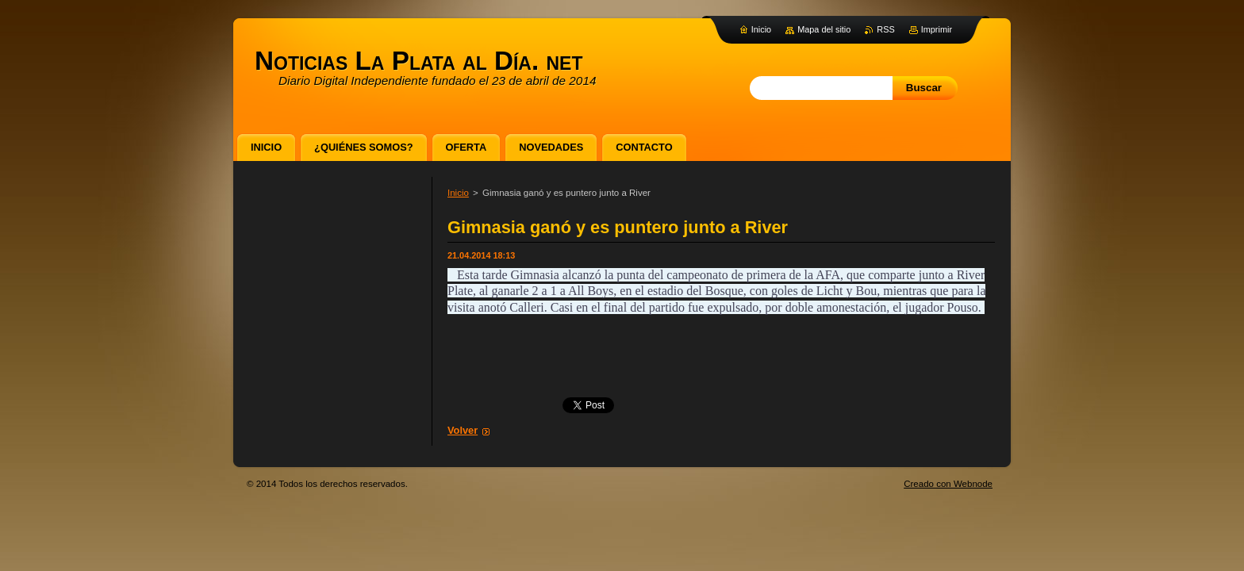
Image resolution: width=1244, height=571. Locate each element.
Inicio (458, 192)
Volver (462, 430)
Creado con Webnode (948, 484)
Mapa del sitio (823, 29)
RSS (885, 29)
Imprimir (936, 29)
